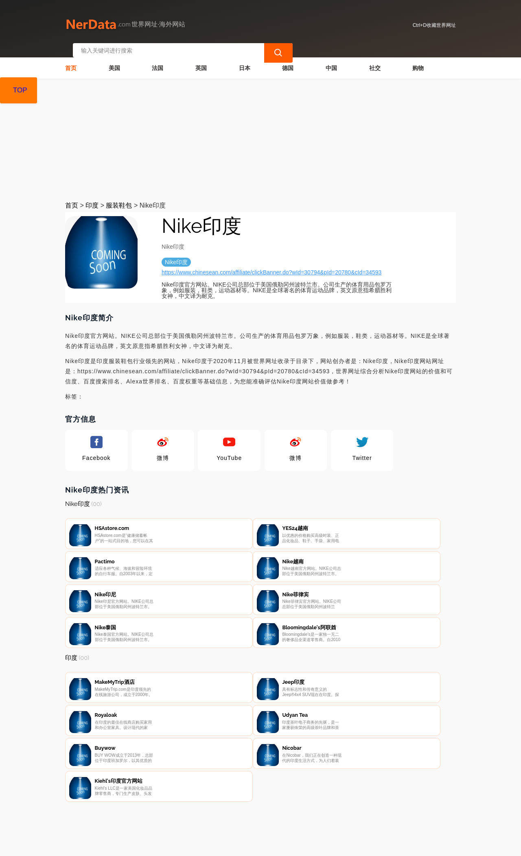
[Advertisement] (260, 131)
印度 (92, 196)
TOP (20, 90)
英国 (201, 59)
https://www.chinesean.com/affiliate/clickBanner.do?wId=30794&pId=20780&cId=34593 (271, 264)
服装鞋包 (119, 196)
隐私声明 (203, 813)
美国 (114, 59)
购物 (418, 59)
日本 (244, 59)
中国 (331, 59)
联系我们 (162, 813)
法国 (157, 59)
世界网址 (209, 844)
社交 (375, 59)
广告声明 (243, 813)
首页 (71, 59)
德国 (287, 59)
